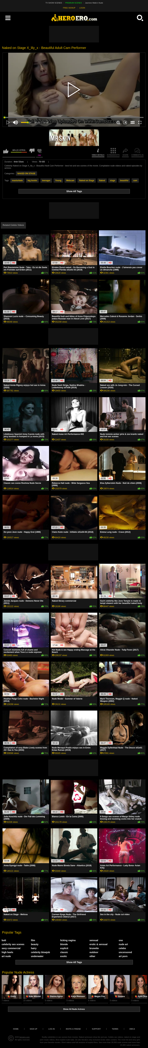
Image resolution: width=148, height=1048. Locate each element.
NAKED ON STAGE (26, 173)
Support (96, 1029)
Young (58, 180)
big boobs (32, 180)
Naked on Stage (86, 180)
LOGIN (82, 8)
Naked (102, 180)
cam (135, 180)
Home (16, 1029)
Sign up (33, 1029)
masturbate (17, 180)
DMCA (132, 1029)
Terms (115, 1029)
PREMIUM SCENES (73, 3)
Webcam (70, 180)
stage (112, 180)
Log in (51, 1029)
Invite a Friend (73, 1029)
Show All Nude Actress (74, 1009)
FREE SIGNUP (69, 8)
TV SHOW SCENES (54, 3)
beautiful (124, 180)
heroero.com (24, 1037)
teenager (46, 180)
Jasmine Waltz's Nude (94, 3)
